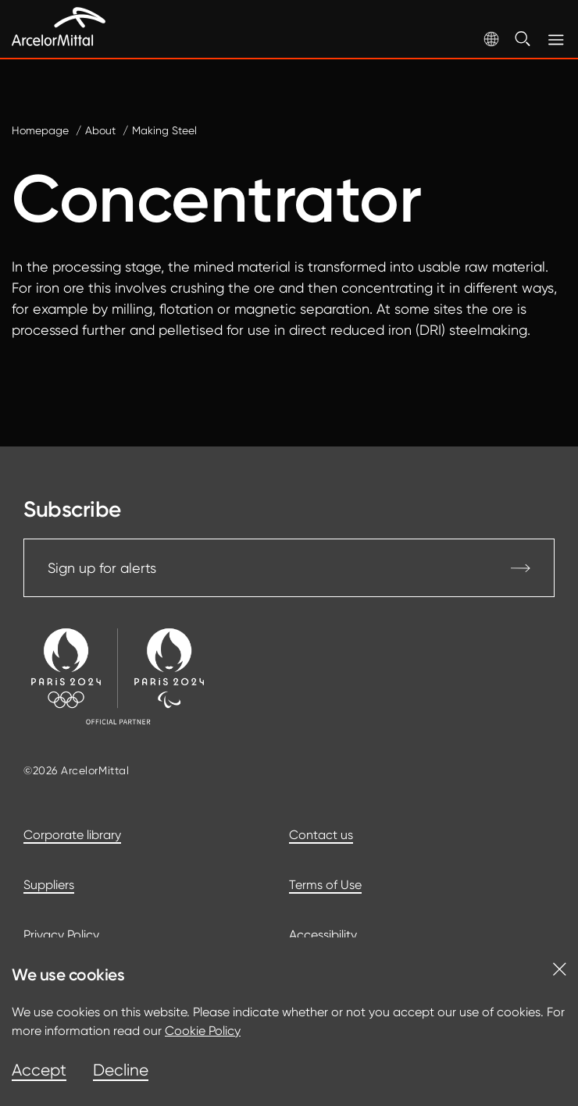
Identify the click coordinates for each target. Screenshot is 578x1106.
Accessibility (323, 934)
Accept (39, 1070)
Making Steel (164, 130)
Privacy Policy (61, 934)
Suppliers (48, 884)
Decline (120, 1070)
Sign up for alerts (289, 568)
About (100, 130)
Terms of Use (325, 884)
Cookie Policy (203, 1030)
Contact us (321, 834)
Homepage (40, 130)
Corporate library (72, 834)
